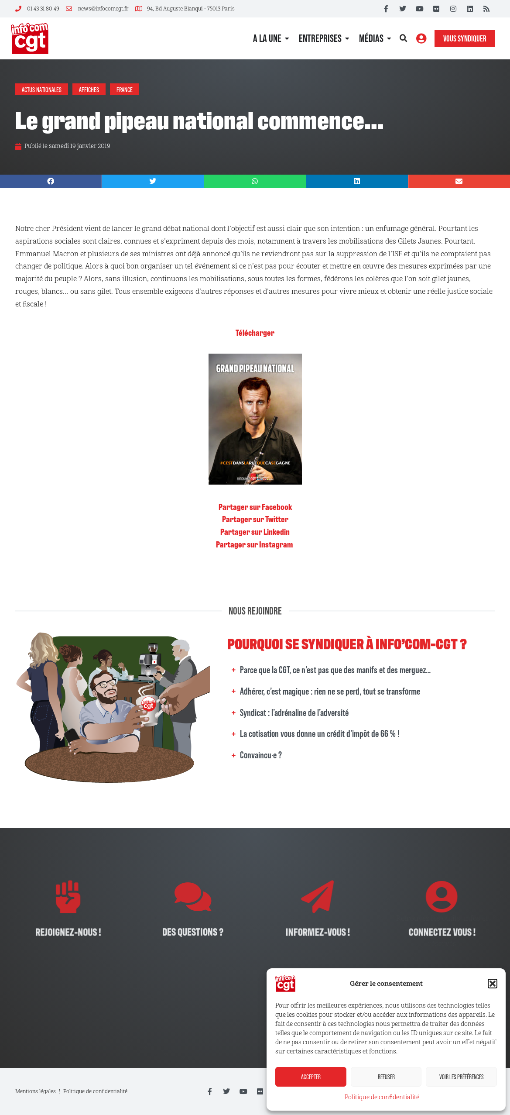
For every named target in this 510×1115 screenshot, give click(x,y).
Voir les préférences (461, 1077)
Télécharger (255, 332)
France (124, 89)
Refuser (386, 1077)
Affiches (89, 89)
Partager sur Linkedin (255, 531)
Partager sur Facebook (255, 506)
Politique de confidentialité (382, 1097)
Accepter (311, 1077)
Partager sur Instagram (255, 544)
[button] (492, 983)
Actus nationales (42, 89)
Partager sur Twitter (255, 518)
